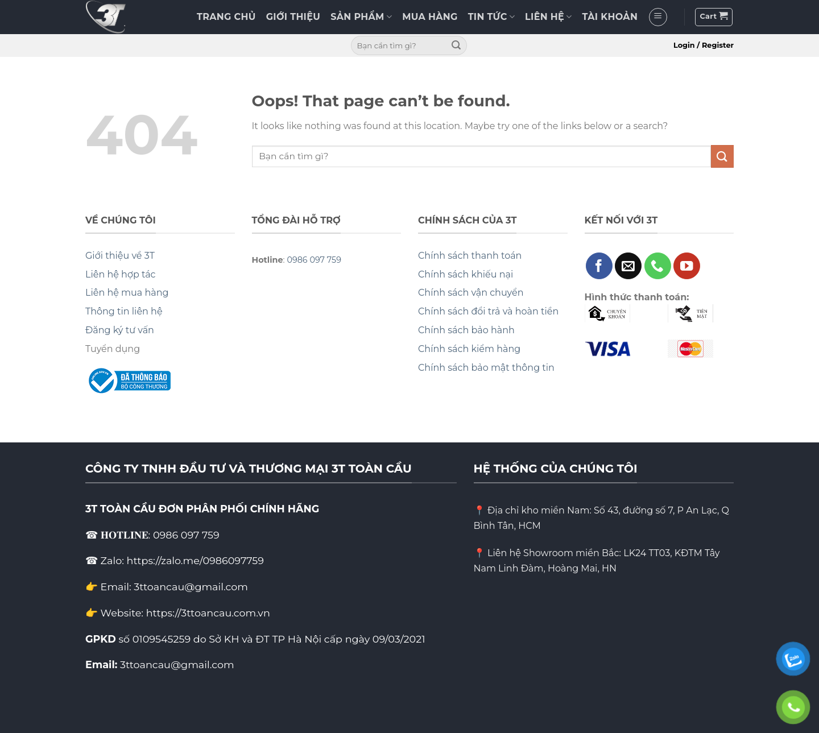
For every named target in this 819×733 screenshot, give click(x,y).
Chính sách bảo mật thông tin (486, 367)
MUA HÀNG (429, 16)
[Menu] (658, 17)
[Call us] (657, 265)
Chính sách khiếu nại (465, 274)
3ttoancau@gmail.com (177, 664)
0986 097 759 (314, 260)
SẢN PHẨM (361, 17)
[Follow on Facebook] (599, 265)
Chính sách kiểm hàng (469, 348)
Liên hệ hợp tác (120, 274)
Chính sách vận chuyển (471, 292)
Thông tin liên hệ (124, 311)
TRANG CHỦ (226, 16)
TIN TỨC (491, 17)
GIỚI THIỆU (293, 16)
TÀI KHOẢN (610, 16)
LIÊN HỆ (548, 17)
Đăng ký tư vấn (119, 330)
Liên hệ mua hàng (126, 292)
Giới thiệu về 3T (120, 255)
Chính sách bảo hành (466, 330)
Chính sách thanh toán (470, 255)
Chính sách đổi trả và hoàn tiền (488, 311)
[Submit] (456, 45)
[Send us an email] (628, 265)
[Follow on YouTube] (686, 265)
